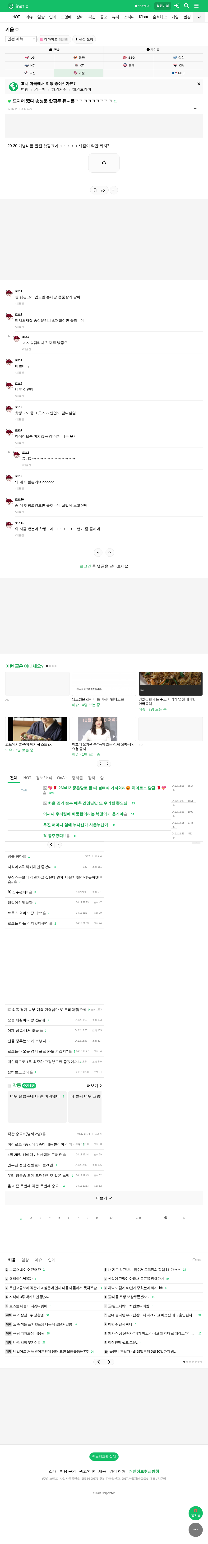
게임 (175, 17)
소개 (52, 1471)
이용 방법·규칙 (143, 5)
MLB (178, 73)
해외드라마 (81, 89)
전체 (14, 778)
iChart (143, 17)
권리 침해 (117, 1471)
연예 (52, 17)
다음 (138, 1217)
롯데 (129, 65)
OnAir (62, 778)
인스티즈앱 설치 (104, 1456)
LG (30, 57)
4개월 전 (12, 108)
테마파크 (54, 39)
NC (29, 65)
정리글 (77, 778)
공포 (103, 17)
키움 (9, 29)
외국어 (40, 89)
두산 (29, 73)
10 (111, 1217)
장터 (79, 17)
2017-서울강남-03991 (135, 1478)
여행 (24, 89)
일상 (40, 17)
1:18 (196, 1260)
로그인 (85, 566)
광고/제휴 (87, 1471)
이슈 (28, 17)
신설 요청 (84, 39)
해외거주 (59, 89)
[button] (100, 763)
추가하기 (29, 1086)
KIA (178, 65)
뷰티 (115, 17)
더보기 (94, 1086)
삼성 (178, 57)
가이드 (153, 49)
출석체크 (160, 17)
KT (79, 65)
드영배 (66, 17)
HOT (16, 17)
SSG (128, 57)
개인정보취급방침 (144, 1471)
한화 (79, 57)
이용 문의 (68, 1471)
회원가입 (163, 6)
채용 (102, 1471)
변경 (187, 17)
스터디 (129, 17)
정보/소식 (44, 778)
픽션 (91, 17)
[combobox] (21, 39)
